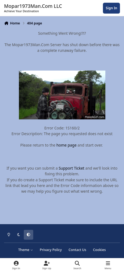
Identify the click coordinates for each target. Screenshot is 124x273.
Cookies (99, 249)
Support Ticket (71, 168)
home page (66, 145)
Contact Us (77, 249)
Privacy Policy (51, 249)
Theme (25, 249)
